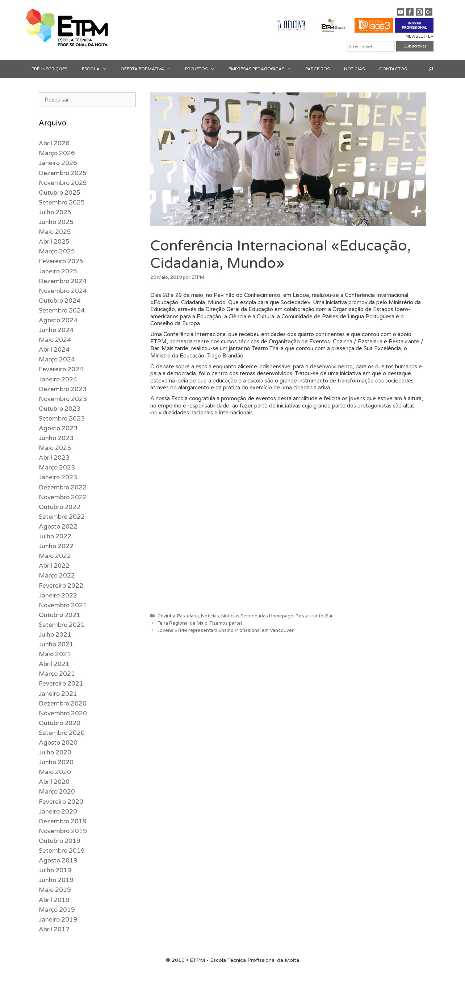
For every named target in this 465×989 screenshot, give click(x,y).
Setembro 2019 (62, 850)
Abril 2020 (54, 782)
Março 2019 (57, 910)
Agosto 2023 (58, 428)
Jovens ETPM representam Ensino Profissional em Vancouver (226, 630)
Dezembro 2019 (63, 821)
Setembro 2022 (62, 517)
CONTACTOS (393, 68)
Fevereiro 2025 (61, 261)
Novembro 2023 (63, 399)
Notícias (210, 616)
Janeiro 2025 (58, 271)
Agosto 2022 (58, 526)
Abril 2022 (54, 566)
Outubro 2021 (59, 615)
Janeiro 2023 (58, 477)
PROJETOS (203, 69)
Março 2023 (57, 467)
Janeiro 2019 (58, 919)
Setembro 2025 (62, 202)
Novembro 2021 (63, 605)
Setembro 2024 (62, 310)
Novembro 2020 (63, 713)
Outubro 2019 (59, 841)
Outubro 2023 (59, 409)
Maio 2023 (55, 448)
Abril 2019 (54, 900)
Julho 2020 (55, 752)
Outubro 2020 (59, 723)
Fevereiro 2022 (61, 585)
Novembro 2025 (63, 183)
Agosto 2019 (58, 860)
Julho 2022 (55, 536)
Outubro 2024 (59, 301)
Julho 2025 (55, 212)
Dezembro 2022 (63, 487)
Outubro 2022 (59, 507)
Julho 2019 (55, 870)
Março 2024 (57, 359)
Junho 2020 (56, 762)
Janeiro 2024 (58, 379)
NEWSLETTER (419, 36)
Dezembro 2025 (63, 173)
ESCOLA (97, 69)
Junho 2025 (56, 222)
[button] (106, 69)
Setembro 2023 (62, 418)
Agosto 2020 (58, 742)
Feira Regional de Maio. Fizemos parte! (200, 623)
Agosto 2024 (58, 320)
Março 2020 (57, 791)
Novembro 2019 (63, 831)
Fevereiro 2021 (61, 683)
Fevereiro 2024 (61, 369)
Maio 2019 (55, 890)
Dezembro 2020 (63, 703)
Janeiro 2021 (58, 694)
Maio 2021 (55, 654)
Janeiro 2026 (58, 163)
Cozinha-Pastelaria (178, 616)
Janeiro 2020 (58, 811)
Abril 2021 (54, 664)
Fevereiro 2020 (61, 802)
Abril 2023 (54, 458)
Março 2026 (57, 153)
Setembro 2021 (62, 625)
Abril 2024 (54, 349)
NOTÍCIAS (354, 68)
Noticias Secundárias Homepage (257, 616)
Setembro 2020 (62, 733)
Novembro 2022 (63, 497)
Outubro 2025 (59, 192)
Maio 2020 (55, 772)
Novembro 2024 (63, 291)
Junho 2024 (56, 330)
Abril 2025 (54, 241)
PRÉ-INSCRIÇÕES (49, 68)
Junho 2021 (56, 644)
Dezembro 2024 (63, 281)
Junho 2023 (56, 438)
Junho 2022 (56, 546)
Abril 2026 (54, 143)
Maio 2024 (55, 340)
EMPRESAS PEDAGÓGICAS (263, 69)
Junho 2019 (56, 880)
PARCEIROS (317, 68)
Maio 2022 (55, 556)
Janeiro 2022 (58, 595)
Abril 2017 (54, 929)
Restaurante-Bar (314, 616)
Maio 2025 (55, 232)
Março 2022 (57, 575)
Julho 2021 (55, 634)
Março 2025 (57, 251)
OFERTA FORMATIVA (149, 69)
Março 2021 (57, 674)
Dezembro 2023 (63, 389)
